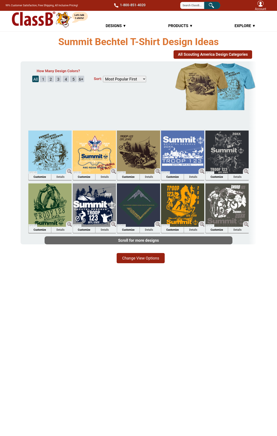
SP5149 (33, 172)
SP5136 (121, 172)
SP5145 (165, 172)
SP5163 (77, 225)
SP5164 (33, 225)
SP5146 (165, 225)
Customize (40, 176)
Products (180, 25)
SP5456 (121, 225)
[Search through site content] (195, 5)
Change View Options (140, 258)
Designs (116, 25)
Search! (215, 5)
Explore (245, 25)
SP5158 (77, 172)
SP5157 (210, 172)
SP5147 (210, 225)
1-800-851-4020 (128, 5)
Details (60, 176)
